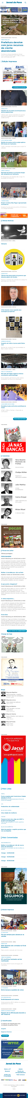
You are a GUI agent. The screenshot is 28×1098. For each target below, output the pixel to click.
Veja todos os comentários (17, 630)
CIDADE (3, 816)
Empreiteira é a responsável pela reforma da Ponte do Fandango (12, 800)
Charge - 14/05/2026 (7, 856)
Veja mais (5, 1035)
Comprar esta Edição (19, 87)
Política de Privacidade (7, 1075)
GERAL (3, 793)
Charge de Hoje (6, 634)
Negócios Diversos (6, 1031)
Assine (21, 1069)
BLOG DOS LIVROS (6, 810)
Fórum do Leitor (8, 550)
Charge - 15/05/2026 (7, 860)
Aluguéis (3, 1028)
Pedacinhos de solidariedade (10, 806)
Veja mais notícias (20, 418)
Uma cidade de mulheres (9, 813)
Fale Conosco (21, 1074)
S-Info (14, 1088)
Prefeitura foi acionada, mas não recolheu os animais (12, 849)
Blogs (3, 689)
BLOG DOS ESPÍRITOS (7, 826)
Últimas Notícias (8, 220)
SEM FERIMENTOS (6, 842)
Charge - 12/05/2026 (7, 853)
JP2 (2, 804)
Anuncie (7, 1071)
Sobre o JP (7, 1069)
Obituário (4, 243)
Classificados (7, 1020)
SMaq (14, 1089)
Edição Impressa (8, 909)
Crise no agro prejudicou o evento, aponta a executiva (12, 823)
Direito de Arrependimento (21, 1072)
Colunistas (6, 456)
